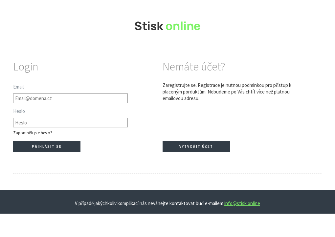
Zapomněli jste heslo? (32, 133)
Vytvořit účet (196, 146)
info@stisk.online (242, 203)
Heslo (19, 111)
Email (18, 87)
